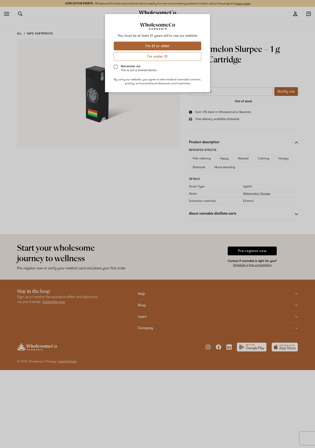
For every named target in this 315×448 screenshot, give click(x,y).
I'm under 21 (157, 56)
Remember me (138, 68)
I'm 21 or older (157, 46)
